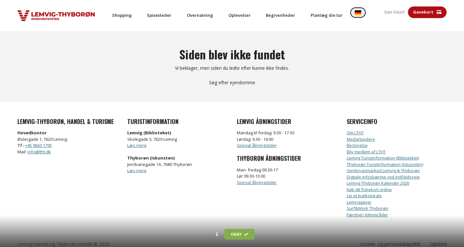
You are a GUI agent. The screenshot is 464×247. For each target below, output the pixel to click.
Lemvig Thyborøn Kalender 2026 (378, 176)
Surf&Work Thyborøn (367, 201)
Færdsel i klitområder (367, 208)
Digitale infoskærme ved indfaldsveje (383, 170)
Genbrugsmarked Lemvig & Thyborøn (383, 164)
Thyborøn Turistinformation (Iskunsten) (385, 157)
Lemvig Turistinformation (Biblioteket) (383, 151)
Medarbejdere (361, 132)
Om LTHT (355, 126)
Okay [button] (239, 234)
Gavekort (427, 12)
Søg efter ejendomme (232, 76)
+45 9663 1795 (38, 138)
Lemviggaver (359, 195)
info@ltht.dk (39, 145)
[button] (217, 234)
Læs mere (137, 138)
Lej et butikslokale (364, 189)
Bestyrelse (357, 138)
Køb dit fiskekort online (369, 183)
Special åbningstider (257, 138)
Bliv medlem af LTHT (366, 145)
